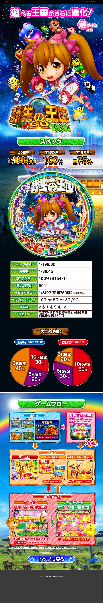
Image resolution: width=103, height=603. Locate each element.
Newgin (7, 2)
